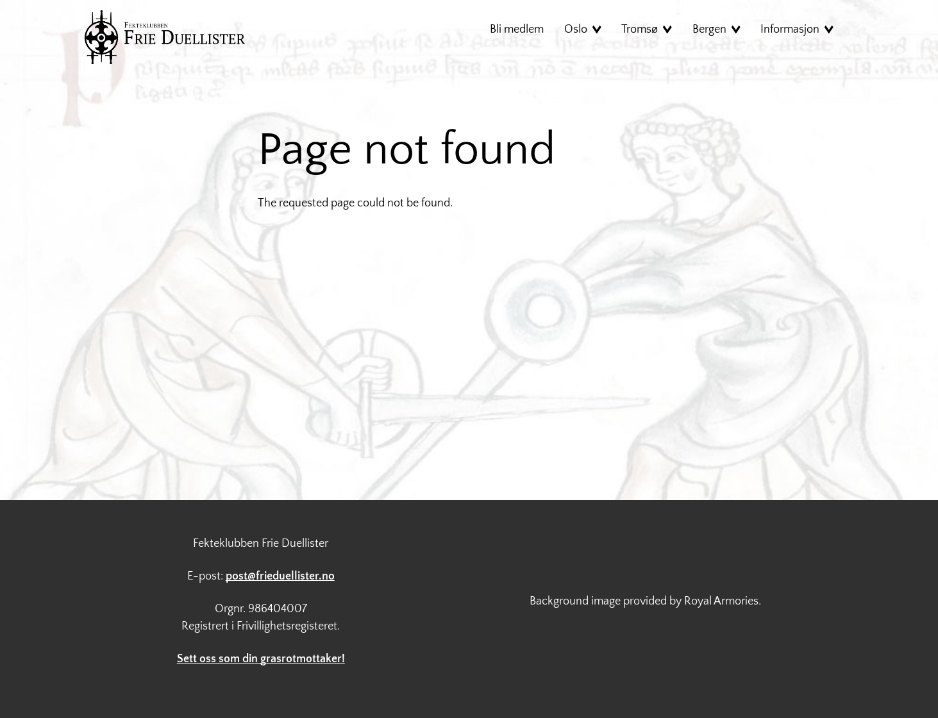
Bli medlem (517, 29)
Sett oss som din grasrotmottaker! (261, 659)
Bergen (709, 29)
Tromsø (639, 29)
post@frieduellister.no (280, 576)
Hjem (165, 37)
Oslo (575, 29)
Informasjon (789, 29)
